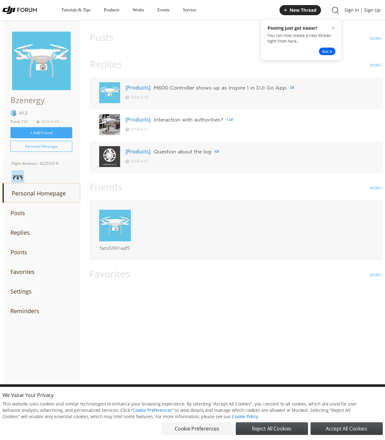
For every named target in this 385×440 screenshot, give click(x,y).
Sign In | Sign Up (362, 10)
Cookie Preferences (152, 417)
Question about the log (182, 151)
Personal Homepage (39, 193)
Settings (21, 291)
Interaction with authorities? (188, 119)
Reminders (24, 311)
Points (18, 252)
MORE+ (376, 38)
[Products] (138, 87)
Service (189, 10)
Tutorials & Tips (76, 10)
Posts (17, 213)
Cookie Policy (245, 423)
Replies (20, 232)
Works (138, 10)
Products (111, 10)
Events (163, 10)
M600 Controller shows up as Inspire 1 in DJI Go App (220, 87)
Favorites (22, 272)
